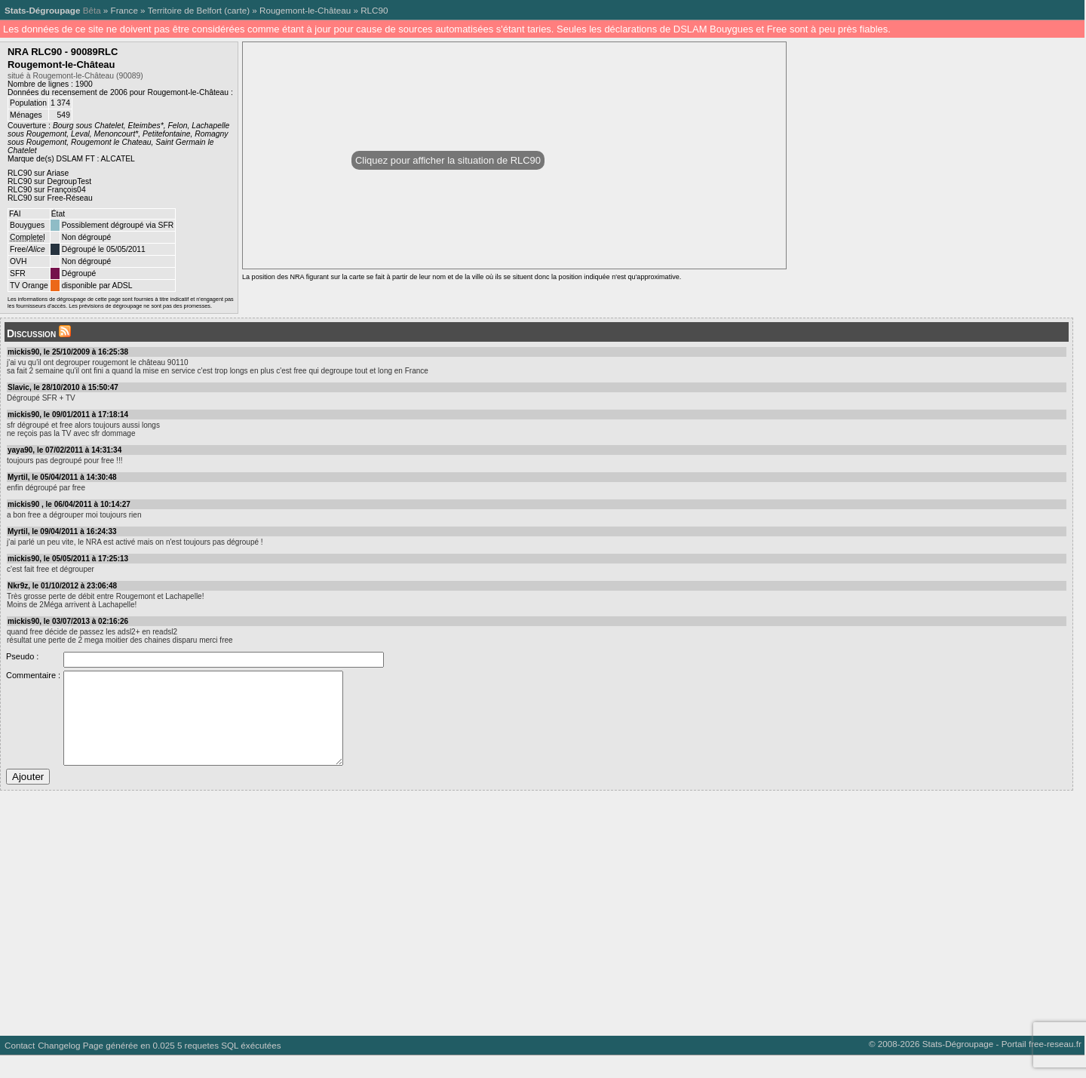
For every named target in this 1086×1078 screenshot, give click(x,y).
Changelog (59, 1068)
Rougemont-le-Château (305, 10)
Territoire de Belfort (185, 10)
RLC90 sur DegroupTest (49, 181)
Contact (20, 1068)
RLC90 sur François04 (47, 190)
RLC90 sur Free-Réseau (50, 198)
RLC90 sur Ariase (38, 173)
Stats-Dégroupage (42, 10)
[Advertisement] (452, 930)
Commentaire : (33, 675)
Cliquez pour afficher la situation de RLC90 (448, 160)
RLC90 (374, 10)
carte (237, 10)
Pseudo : (22, 656)
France (124, 10)
